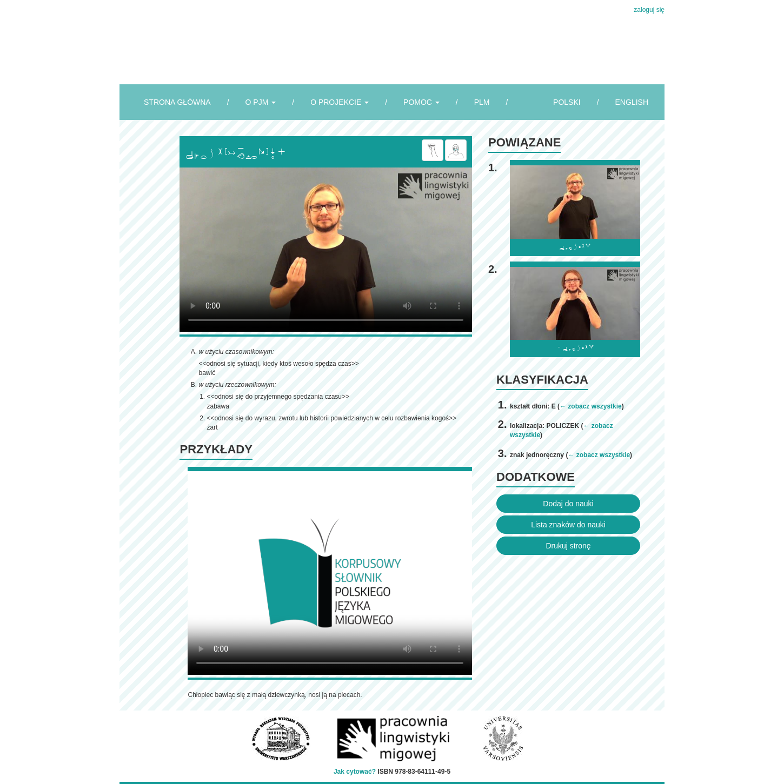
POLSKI (567, 102)
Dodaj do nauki (568, 503)
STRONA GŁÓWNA (177, 102)
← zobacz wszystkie (591, 406)
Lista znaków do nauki (568, 524)
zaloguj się (649, 10)
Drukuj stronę (568, 545)
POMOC (421, 102)
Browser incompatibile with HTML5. (326, 249)
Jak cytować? (355, 771)
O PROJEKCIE (339, 102)
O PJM (260, 102)
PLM (482, 102)
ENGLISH (631, 102)
